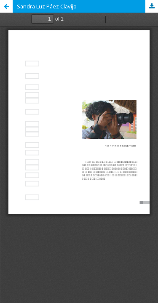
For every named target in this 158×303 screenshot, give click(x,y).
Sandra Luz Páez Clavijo (47, 6)
